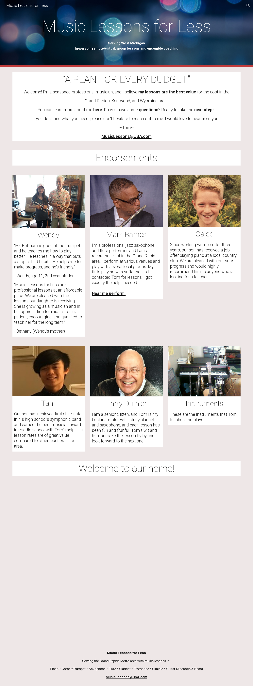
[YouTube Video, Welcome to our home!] (126, 562)
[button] (248, 5)
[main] (126, 33)
